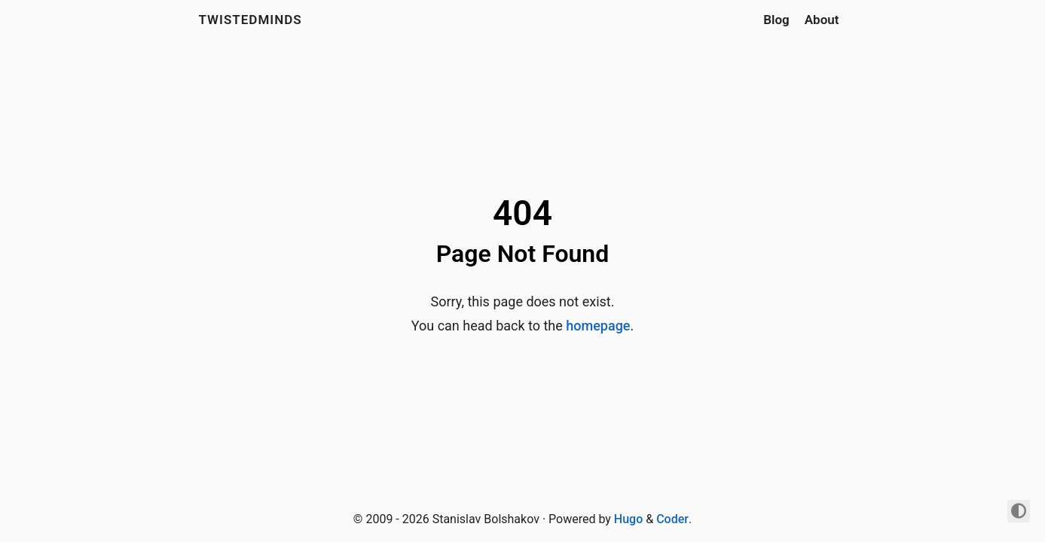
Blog (776, 19)
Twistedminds (250, 19)
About (822, 19)
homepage (598, 325)
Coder (672, 519)
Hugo (628, 519)
